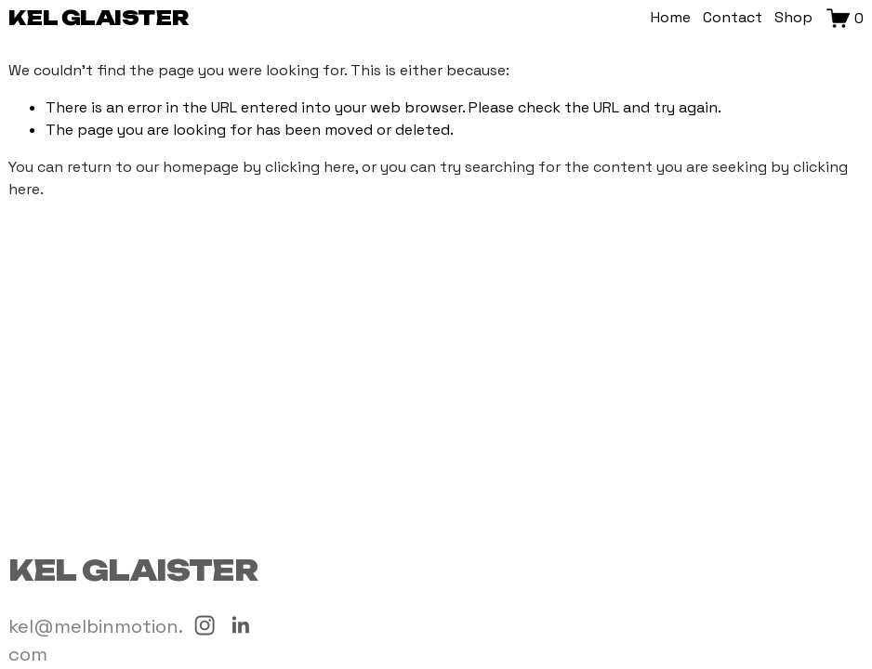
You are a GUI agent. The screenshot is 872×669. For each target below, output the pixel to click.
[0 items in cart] (845, 18)
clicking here (310, 167)
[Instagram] (204, 625)
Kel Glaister (98, 17)
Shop (793, 17)
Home (671, 17)
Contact (732, 17)
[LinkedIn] (240, 625)
